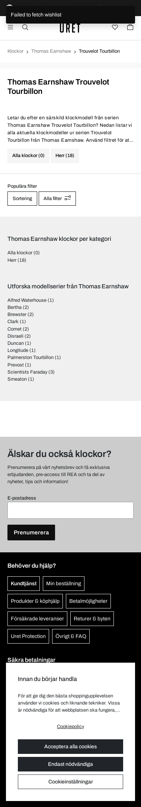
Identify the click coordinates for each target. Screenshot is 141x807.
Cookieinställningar (70, 782)
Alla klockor (19, 252)
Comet (14, 329)
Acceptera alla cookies (70, 746)
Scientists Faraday (27, 372)
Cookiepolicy (70, 726)
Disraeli (15, 336)
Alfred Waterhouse (27, 300)
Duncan (15, 343)
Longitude (17, 350)
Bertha (14, 307)
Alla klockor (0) (28, 155)
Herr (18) (64, 155)
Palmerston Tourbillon (30, 357)
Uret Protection (28, 636)
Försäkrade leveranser (37, 619)
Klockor (15, 51)
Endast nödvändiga (70, 764)
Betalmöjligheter (88, 601)
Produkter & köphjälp (35, 601)
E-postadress (21, 498)
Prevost (15, 365)
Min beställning (63, 583)
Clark (13, 321)
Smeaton (17, 379)
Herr (11, 260)
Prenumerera (31, 533)
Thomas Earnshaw (51, 51)
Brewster (16, 314)
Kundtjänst (23, 583)
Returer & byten (92, 619)
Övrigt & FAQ (70, 636)
